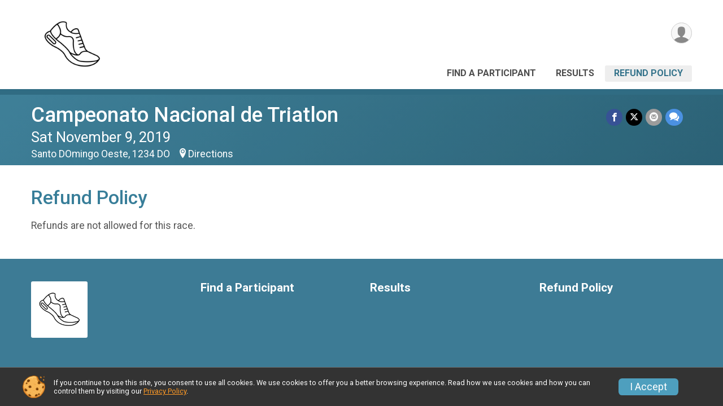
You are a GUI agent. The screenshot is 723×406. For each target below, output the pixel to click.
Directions (210, 154)
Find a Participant (491, 73)
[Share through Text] (674, 117)
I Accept (648, 386)
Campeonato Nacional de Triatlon (184, 115)
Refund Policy (648, 73)
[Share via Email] (654, 117)
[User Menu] (681, 33)
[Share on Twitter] (634, 117)
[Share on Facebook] (614, 117)
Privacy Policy (164, 391)
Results (575, 73)
